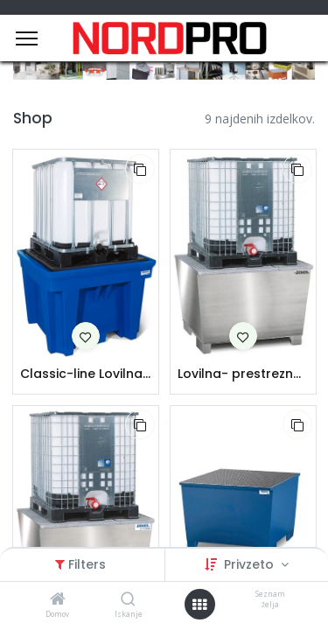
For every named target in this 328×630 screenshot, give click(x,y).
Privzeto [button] (250, 564)
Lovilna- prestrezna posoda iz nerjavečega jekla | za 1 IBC (243, 374)
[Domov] (58, 600)
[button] (140, 169)
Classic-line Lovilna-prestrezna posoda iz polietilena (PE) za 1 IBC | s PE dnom (85, 374)
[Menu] (26, 38)
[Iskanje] (128, 600)
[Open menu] (199, 604)
